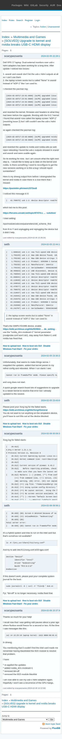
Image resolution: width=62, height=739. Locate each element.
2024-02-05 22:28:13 (51, 56)
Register (29, 20)
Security (43, 5)
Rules (11, 20)
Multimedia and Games (29, 37)
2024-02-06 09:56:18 (51, 505)
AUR (52, 5)
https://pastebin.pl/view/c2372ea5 (20, 188)
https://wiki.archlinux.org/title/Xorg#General (25, 410)
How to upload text (12, 346)
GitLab (34, 5)
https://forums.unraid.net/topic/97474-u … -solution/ (29, 213)
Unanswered (54, 26)
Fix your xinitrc (31, 349)
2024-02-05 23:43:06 (51, 400)
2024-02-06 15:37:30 (51, 610)
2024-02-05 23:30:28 (51, 355)
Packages (17, 5)
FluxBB (56, 728)
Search (19, 20)
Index (4, 20)
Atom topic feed (52, 724)
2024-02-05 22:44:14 (51, 244)
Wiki (26, 5)
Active (43, 26)
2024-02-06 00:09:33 (51, 433)
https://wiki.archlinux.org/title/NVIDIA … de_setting (29, 329)
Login (37, 20)
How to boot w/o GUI (32, 346)
